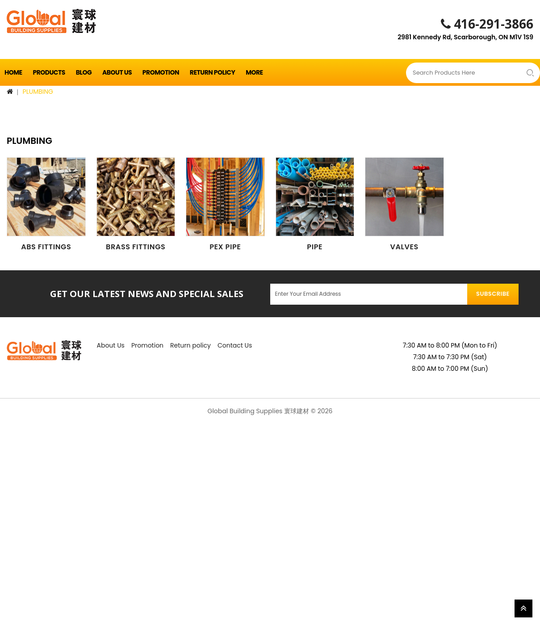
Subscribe (493, 293)
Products (49, 72)
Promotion (160, 72)
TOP (523, 608)
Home (13, 72)
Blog (84, 72)
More (254, 72)
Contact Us (235, 345)
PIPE (314, 247)
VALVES (404, 247)
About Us (117, 72)
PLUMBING (38, 91)
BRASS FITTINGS (135, 247)
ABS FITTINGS (46, 247)
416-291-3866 (487, 23)
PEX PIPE (225, 247)
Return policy (212, 72)
